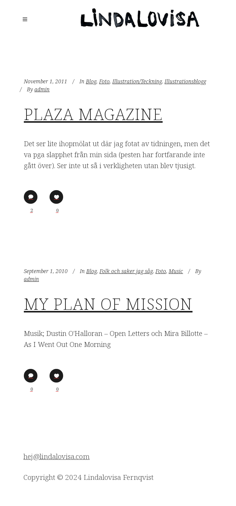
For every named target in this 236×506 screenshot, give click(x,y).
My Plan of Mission (108, 303)
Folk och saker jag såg (126, 271)
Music (176, 271)
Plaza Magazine (93, 114)
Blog (91, 81)
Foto (104, 81)
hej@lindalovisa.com (56, 456)
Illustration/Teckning (137, 81)
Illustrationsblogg (185, 81)
